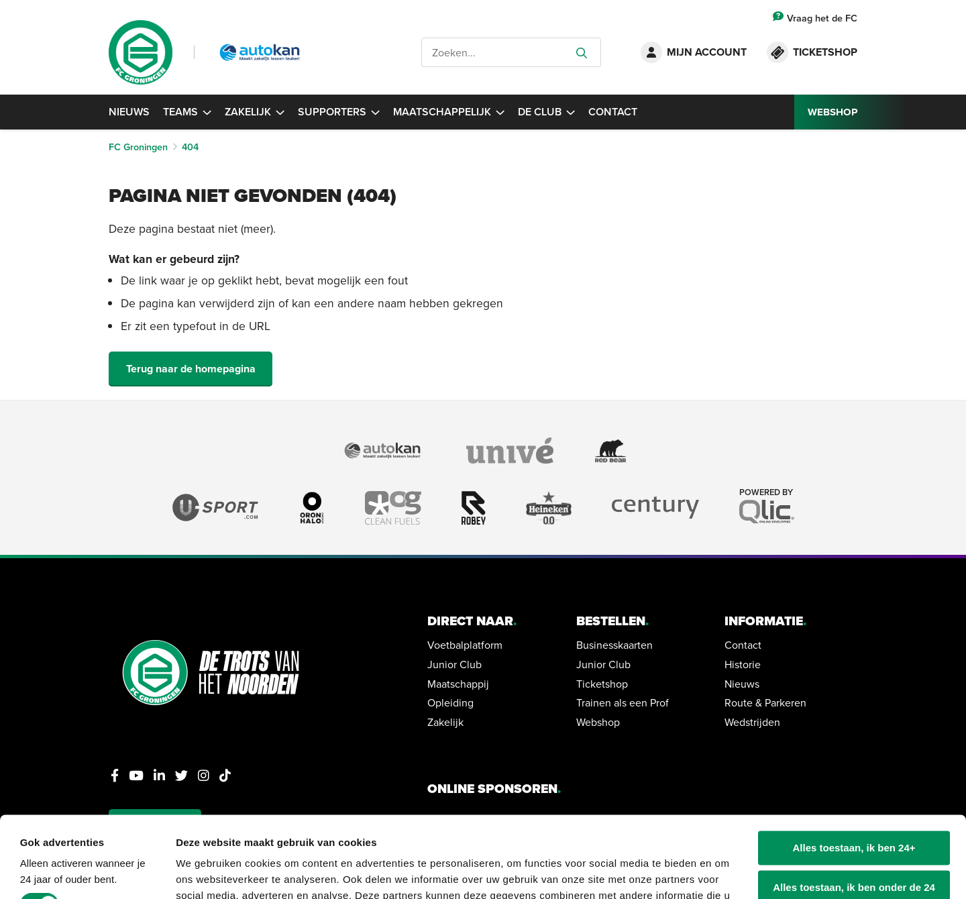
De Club (546, 111)
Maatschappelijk (448, 111)
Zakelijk (254, 111)
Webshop (598, 722)
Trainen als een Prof (622, 702)
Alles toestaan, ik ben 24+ (854, 772)
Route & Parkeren (765, 702)
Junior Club (454, 664)
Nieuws (129, 111)
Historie (742, 664)
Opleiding (450, 702)
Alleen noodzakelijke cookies (854, 850)
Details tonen (207, 872)
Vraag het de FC (815, 18)
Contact (612, 111)
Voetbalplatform (464, 644)
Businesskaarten (614, 644)
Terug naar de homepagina (191, 368)
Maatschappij (458, 683)
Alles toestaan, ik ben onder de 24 (854, 811)
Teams (187, 111)
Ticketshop (602, 683)
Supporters (339, 111)
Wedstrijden (752, 722)
